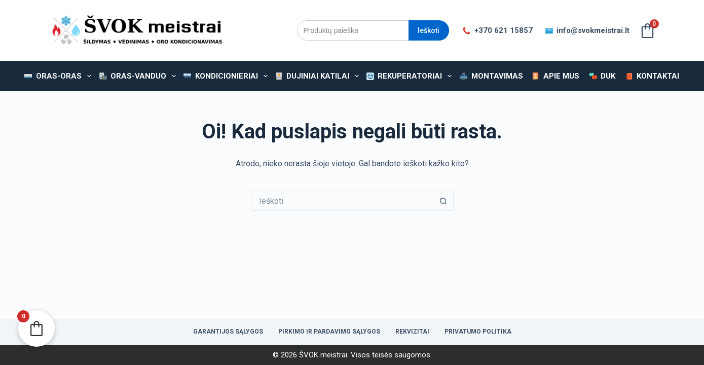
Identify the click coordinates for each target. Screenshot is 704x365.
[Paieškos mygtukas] (443, 201)
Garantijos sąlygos (228, 331)
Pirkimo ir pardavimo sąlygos (329, 331)
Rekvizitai (412, 331)
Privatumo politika (477, 331)
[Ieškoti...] (342, 201)
